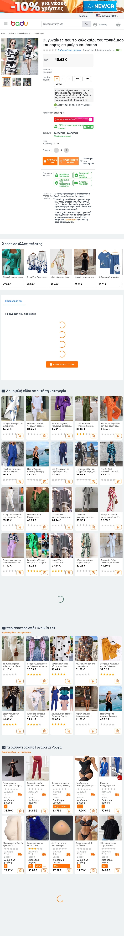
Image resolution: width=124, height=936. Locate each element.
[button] (5, 23)
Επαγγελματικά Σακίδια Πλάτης (51, 894)
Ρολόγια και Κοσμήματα (111, 860)
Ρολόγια (108, 882)
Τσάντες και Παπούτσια (50, 860)
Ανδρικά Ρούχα (31, 870)
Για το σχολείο (70, 909)
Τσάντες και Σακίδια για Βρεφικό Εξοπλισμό (49, 904)
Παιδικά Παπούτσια (69, 875)
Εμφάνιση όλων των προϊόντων (16, 541)
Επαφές (7, 897)
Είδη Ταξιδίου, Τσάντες (50, 887)
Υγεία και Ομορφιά (89, 929)
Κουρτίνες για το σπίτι (92, 875)
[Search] (61, 24)
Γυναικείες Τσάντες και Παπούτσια (49, 869)
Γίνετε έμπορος (10, 870)
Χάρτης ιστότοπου (8, 883)
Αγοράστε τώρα (50, 161)
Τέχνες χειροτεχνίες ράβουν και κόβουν (90, 892)
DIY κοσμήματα (111, 867)
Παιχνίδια (68, 903)
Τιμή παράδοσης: (48, 142)
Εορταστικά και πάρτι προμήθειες (91, 903)
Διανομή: (47, 133)
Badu (3, 33)
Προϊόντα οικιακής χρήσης (92, 882)
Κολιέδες (109, 903)
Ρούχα (11, 33)
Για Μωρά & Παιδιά (70, 860)
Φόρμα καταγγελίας (9, 904)
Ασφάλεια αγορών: (47, 174)
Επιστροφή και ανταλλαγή (10, 911)
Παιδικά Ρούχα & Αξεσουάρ (72, 868)
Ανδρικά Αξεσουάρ (28, 883)
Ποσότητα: (47, 150)
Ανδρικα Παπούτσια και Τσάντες (50, 878)
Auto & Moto (30, 928)
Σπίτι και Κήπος (89, 860)
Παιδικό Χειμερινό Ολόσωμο (28, 897)
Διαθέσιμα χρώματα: (47, 70)
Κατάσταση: (47, 113)
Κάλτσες (27, 890)
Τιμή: (46, 60)
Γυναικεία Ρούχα (23, 33)
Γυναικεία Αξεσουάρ (28, 876)
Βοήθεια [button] (84, 16)
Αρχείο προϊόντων (8, 891)
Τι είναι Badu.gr (10, 864)
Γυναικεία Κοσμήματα (110, 888)
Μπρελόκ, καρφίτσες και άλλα (111, 874)
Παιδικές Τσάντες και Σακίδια (69, 883)
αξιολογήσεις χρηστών (69, 50)
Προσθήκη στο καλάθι (68, 161)
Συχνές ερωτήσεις (8, 876)
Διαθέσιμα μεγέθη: (47, 78)
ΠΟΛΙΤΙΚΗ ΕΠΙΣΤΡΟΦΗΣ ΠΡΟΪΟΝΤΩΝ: (48, 196)
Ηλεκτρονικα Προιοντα (51, 929)
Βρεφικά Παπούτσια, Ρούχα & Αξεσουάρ (69, 894)
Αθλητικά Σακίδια (48, 914)
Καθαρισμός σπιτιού (90, 868)
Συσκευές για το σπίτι (92, 912)
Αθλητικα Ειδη (11, 928)
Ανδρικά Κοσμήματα (110, 896)
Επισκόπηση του (13, 301)
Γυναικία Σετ (39, 33)
